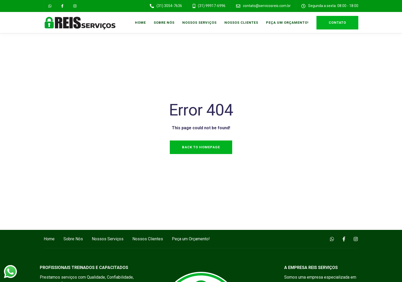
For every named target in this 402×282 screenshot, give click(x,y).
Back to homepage (201, 147)
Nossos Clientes (241, 22)
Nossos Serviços (199, 22)
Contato (337, 22)
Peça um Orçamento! (287, 22)
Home (140, 22)
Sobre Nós (164, 22)
